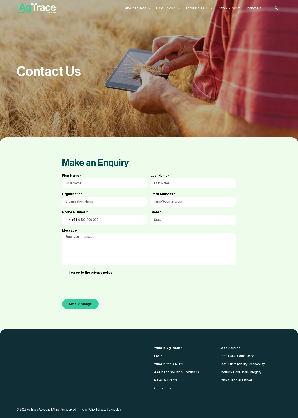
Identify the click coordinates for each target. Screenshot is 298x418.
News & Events (166, 380)
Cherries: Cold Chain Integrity (240, 372)
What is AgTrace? (168, 348)
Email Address (163, 194)
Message (69, 230)
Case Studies (230, 348)
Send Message (80, 304)
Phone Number (75, 212)
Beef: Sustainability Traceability (242, 364)
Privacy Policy (87, 409)
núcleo (116, 409)
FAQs (158, 356)
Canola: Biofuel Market (236, 380)
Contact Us (163, 388)
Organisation (72, 194)
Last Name (160, 176)
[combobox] (69, 220)
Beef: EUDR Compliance (237, 356)
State (156, 212)
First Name (72, 176)
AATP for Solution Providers (176, 372)
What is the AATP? (168, 364)
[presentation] (93, 287)
